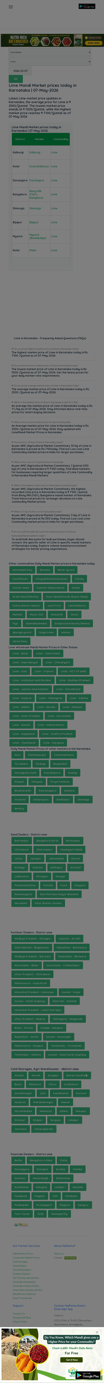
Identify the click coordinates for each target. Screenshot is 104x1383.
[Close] (97, 1332)
